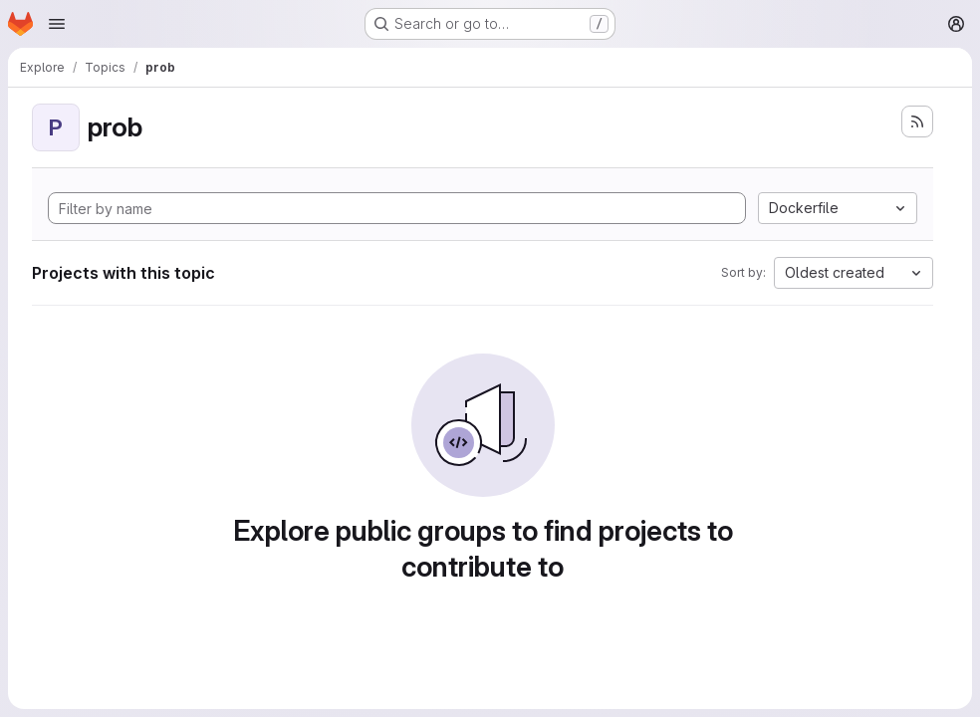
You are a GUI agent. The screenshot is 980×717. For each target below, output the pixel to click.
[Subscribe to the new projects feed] (917, 121)
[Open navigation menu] (57, 24)
